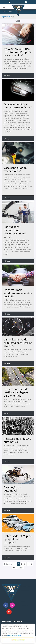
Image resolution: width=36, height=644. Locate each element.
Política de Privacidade (14, 635)
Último (20, 567)
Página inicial (6, 17)
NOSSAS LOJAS (26, 594)
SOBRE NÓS (25, 602)
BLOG (23, 598)
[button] (10, 2)
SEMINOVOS (25, 590)
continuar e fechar (17, 640)
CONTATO (24, 606)
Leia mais (7, 75)
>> (14, 567)
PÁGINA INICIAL (26, 586)
